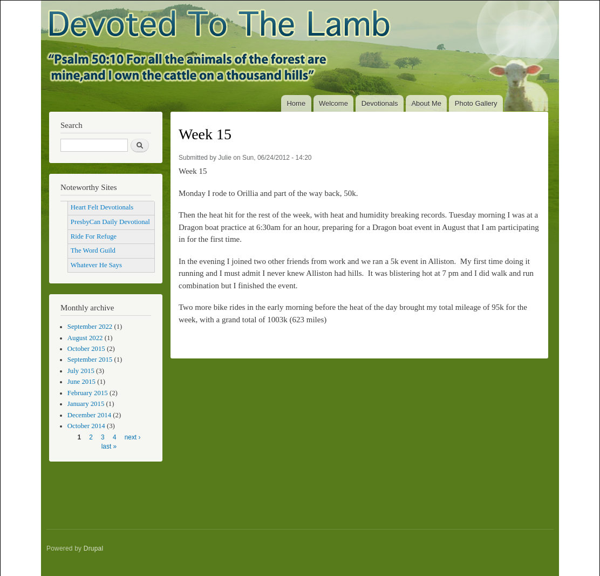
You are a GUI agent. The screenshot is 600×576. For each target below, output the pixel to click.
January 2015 (86, 404)
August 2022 (85, 338)
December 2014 (89, 415)
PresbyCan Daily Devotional (110, 222)
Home (296, 103)
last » (109, 446)
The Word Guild (93, 250)
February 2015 (87, 393)
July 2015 (80, 371)
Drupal (94, 548)
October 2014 (86, 426)
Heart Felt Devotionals (102, 207)
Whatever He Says (96, 265)
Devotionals (380, 103)
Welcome (333, 103)
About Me (426, 103)
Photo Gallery (476, 103)
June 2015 (81, 381)
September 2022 (89, 326)
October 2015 (86, 349)
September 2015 (89, 359)
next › (133, 437)
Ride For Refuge (94, 236)
